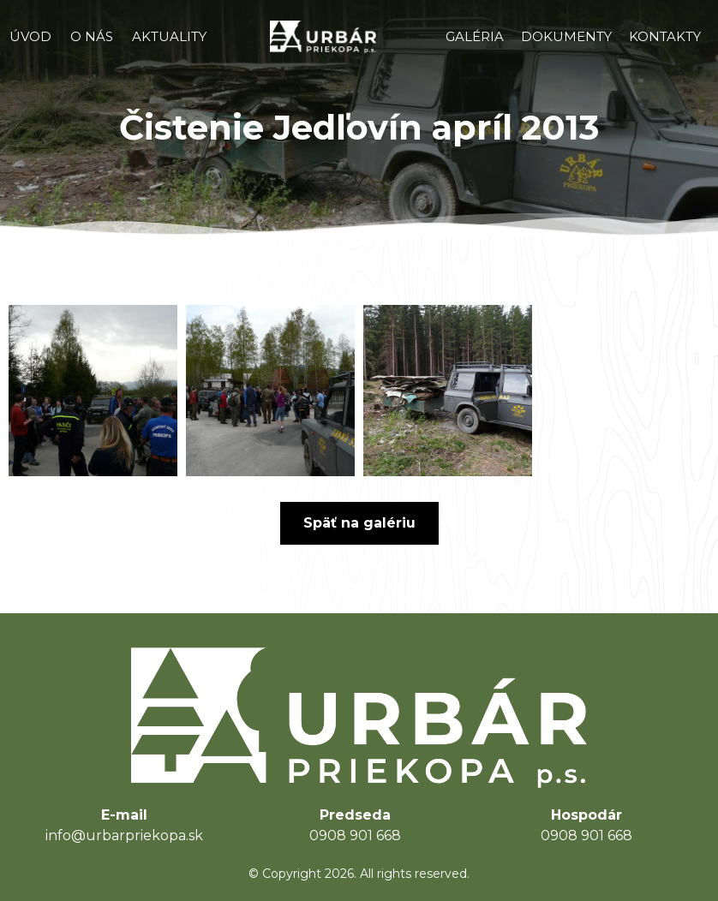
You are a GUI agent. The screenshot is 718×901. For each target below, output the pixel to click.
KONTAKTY (665, 36)
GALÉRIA (475, 36)
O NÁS (91, 36)
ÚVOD (30, 36)
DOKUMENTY (566, 36)
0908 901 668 (355, 835)
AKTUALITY (169, 36)
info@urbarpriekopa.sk (124, 835)
